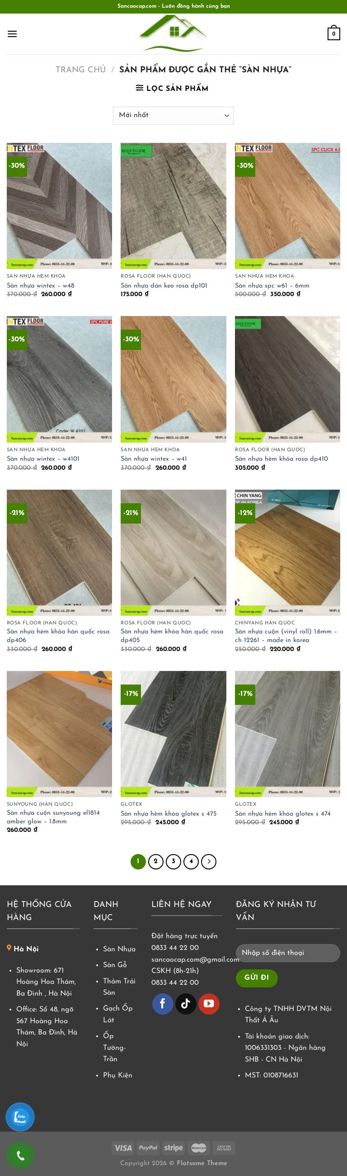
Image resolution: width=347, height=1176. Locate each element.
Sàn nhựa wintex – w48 (41, 286)
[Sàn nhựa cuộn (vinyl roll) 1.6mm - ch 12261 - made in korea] (287, 553)
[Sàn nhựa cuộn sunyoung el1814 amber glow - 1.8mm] (59, 734)
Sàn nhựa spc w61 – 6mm (272, 286)
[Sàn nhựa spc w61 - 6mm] (287, 206)
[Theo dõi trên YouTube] (209, 1004)
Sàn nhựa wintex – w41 (154, 459)
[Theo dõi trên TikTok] (186, 1004)
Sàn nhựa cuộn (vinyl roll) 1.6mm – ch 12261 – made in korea (286, 636)
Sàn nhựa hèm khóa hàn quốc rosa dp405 (172, 636)
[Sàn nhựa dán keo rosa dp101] (173, 206)
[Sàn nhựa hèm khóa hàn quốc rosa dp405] (173, 553)
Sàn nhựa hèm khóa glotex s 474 (283, 814)
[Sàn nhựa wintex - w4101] (59, 379)
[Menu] (12, 34)
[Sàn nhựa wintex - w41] (173, 379)
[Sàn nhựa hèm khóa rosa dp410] (287, 379)
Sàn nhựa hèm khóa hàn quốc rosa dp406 (58, 636)
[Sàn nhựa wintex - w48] (59, 206)
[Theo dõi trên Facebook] (163, 1004)
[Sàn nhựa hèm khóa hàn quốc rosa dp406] (59, 553)
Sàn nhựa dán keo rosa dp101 (164, 286)
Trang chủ (81, 70)
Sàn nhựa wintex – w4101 (43, 459)
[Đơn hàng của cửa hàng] (173, 116)
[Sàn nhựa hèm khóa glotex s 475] (173, 734)
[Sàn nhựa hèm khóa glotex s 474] (287, 734)
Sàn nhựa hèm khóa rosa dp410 (281, 459)
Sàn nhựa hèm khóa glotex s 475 (169, 814)
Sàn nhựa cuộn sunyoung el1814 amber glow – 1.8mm (53, 817)
